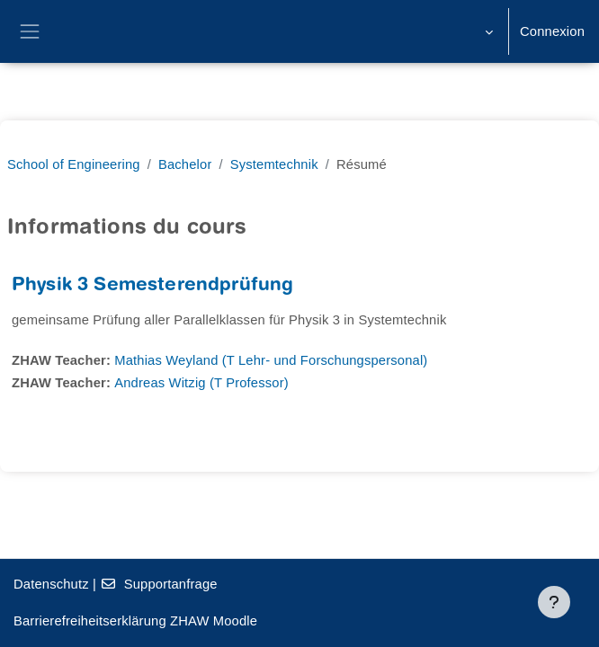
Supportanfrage (158, 584)
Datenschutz (51, 584)
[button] (487, 31)
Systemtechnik (274, 164)
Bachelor (185, 164)
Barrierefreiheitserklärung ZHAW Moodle (135, 621)
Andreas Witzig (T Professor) (201, 383)
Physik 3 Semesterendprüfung (152, 286)
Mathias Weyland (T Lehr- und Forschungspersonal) (270, 360)
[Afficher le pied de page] (554, 602)
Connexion (552, 31)
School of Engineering (73, 164)
